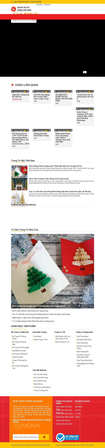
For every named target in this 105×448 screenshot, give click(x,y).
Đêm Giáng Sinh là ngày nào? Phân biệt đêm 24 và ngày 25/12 (55, 166)
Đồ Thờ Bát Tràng (40, 381)
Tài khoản (47, 5)
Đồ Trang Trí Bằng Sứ (20, 354)
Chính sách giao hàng (64, 413)
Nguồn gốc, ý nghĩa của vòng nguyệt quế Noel (30, 318)
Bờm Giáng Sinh (83, 352)
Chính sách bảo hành (64, 424)
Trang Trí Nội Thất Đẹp (23, 160)
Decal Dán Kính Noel (84, 340)
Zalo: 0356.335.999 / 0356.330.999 (27, 2)
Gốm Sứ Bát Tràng (40, 374)
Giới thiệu (78, 407)
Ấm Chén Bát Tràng (41, 378)
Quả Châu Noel (82, 343)
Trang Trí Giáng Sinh (41, 390)
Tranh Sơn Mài (17, 357)
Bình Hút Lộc (38, 384)
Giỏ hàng (39, 5)
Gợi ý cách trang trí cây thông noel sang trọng (48, 179)
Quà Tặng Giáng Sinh (84, 360)
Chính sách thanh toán (64, 417)
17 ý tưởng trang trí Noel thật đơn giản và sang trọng (33, 321)
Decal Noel (37, 336)
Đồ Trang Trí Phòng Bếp (20, 347)
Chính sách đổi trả (63, 420)
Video (77, 417)
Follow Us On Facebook (23, 204)
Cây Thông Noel (82, 336)
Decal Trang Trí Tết (40, 340)
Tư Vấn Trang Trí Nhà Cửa (24, 229)
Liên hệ (78, 410)
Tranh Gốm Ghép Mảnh (42, 387)
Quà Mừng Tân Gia (19, 351)
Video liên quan (26, 85)
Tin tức (78, 413)
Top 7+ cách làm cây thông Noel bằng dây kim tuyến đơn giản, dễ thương (60, 191)
